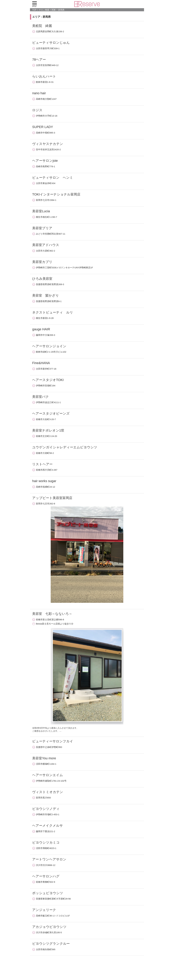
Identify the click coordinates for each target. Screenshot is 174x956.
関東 (54, 10)
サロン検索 (44, 10)
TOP (34, 10)
